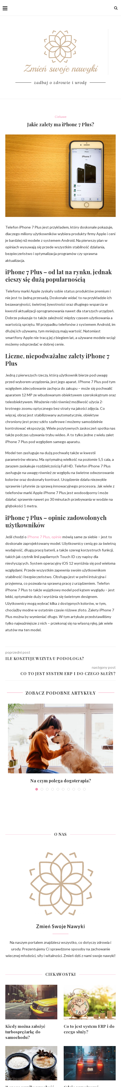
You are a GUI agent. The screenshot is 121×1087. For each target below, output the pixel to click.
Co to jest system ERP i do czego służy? (89, 1029)
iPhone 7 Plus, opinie (44, 537)
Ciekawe (61, 116)
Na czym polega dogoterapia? (60, 780)
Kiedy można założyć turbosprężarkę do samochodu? (25, 1032)
